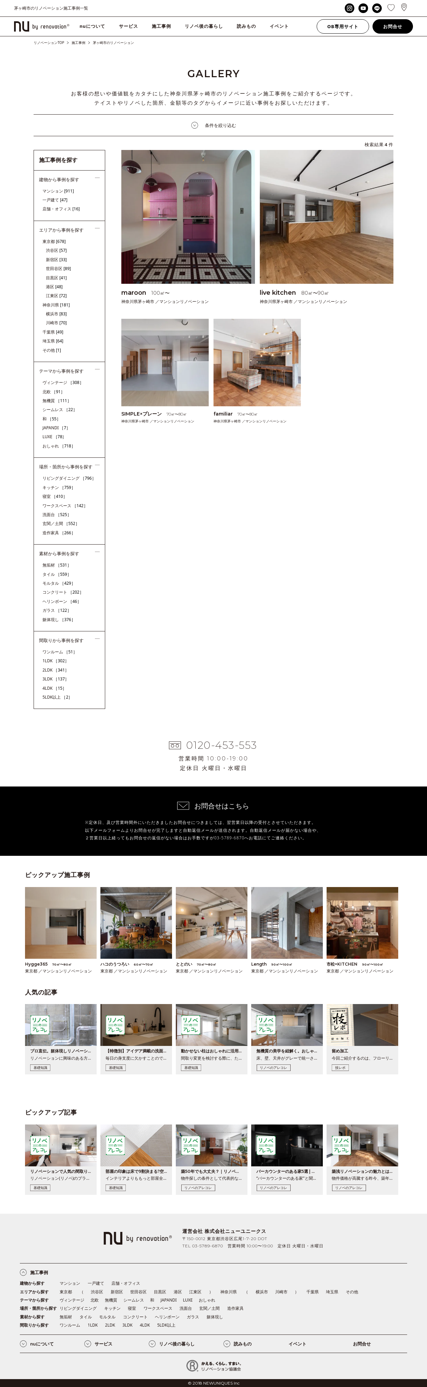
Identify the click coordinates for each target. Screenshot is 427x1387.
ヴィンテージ (63, 382)
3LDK (55, 679)
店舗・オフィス (61, 209)
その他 (51, 350)
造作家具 (58, 533)
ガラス (56, 610)
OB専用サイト (342, 26)
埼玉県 (52, 341)
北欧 (53, 392)
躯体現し (58, 619)
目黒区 (56, 278)
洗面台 (56, 514)
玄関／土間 (61, 523)
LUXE (54, 437)
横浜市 (56, 314)
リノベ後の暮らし (204, 26)
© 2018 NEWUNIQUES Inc (214, 1383)
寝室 (54, 496)
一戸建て (55, 200)
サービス (128, 26)
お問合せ (392, 26)
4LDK (54, 688)
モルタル (58, 583)
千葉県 (52, 332)
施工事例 (161, 26)
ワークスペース (65, 506)
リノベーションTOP (49, 42)
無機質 (56, 401)
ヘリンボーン (61, 601)
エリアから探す (34, 1292)
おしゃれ (58, 446)
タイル (56, 574)
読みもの (246, 26)
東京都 (54, 241)
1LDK (55, 661)
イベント (279, 26)
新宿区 (56, 260)
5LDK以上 (57, 697)
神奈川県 (56, 305)
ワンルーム (59, 652)
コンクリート (63, 592)
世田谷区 (58, 268)
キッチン (58, 487)
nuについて (92, 26)
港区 (54, 287)
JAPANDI (56, 428)
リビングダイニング (69, 478)
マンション (58, 191)
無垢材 (56, 565)
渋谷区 (56, 250)
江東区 (56, 296)
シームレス (59, 409)
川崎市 (56, 323)
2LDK (55, 670)
